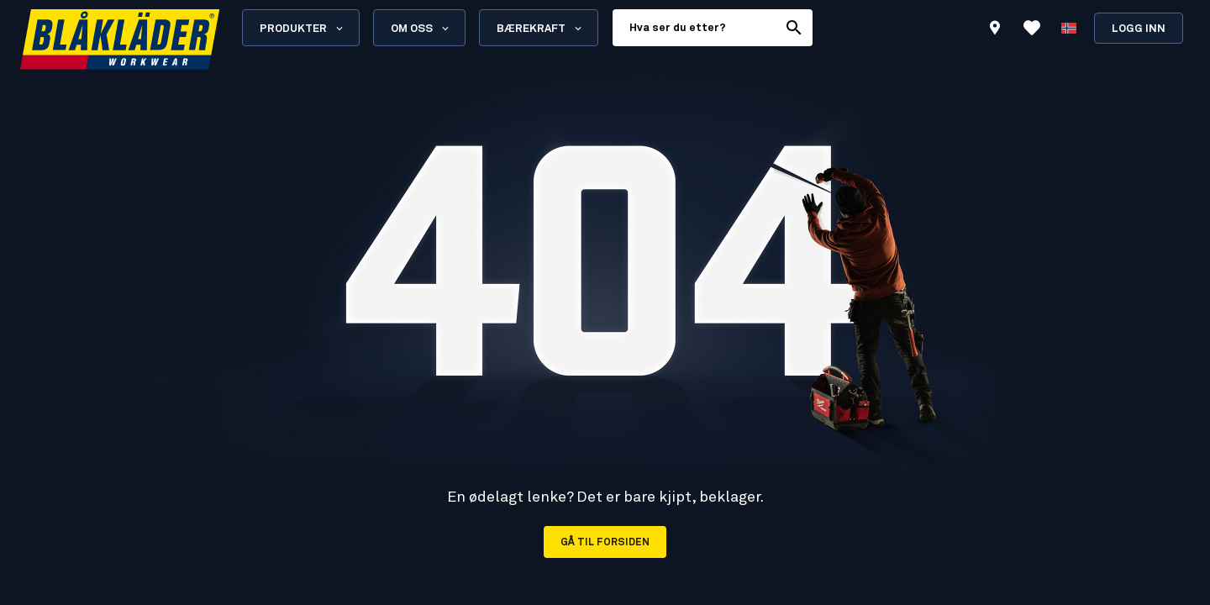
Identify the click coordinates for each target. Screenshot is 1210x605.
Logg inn (1138, 29)
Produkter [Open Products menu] (302, 28)
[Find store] (994, 30)
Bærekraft (540, 28)
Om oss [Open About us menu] (421, 28)
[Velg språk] (1068, 27)
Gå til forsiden (605, 543)
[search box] (695, 28)
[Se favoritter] (1031, 27)
